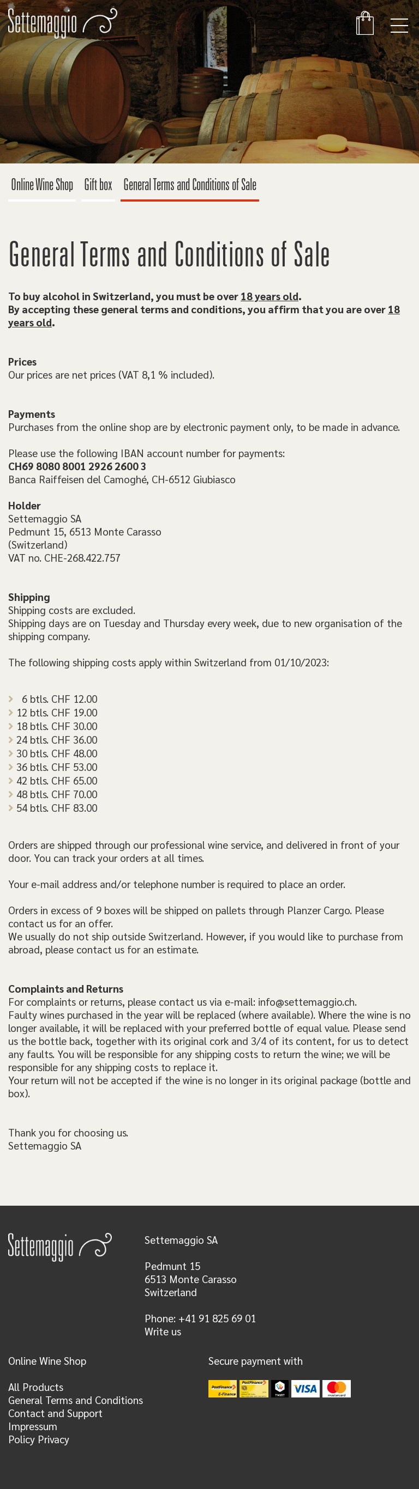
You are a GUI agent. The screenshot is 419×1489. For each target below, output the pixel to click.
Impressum (32, 1425)
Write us (163, 1331)
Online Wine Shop (42, 186)
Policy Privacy (38, 1438)
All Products (35, 1386)
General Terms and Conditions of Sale (189, 186)
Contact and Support (55, 1412)
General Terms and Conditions (75, 1399)
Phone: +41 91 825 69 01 (200, 1317)
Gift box (98, 186)
